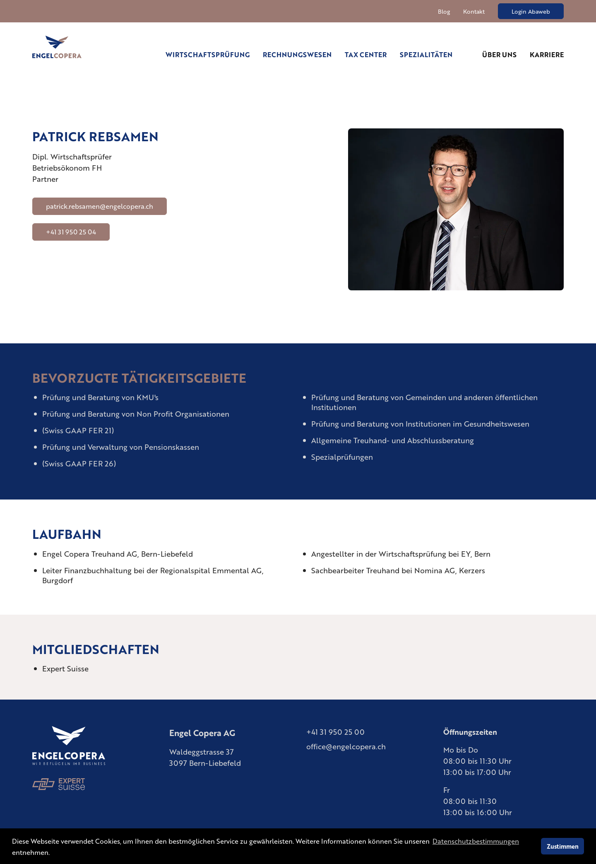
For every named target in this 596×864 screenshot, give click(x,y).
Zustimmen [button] (563, 846)
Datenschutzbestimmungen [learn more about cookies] (476, 841)
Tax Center (366, 54)
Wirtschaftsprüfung (208, 54)
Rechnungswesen (297, 54)
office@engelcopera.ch (346, 746)
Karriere (547, 54)
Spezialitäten (426, 54)
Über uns (499, 54)
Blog (444, 11)
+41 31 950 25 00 (335, 731)
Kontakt (474, 11)
